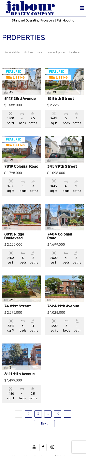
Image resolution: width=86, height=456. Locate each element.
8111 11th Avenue (19, 374)
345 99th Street (62, 167)
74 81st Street (17, 306)
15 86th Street (60, 99)
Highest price (33, 52)
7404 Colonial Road (59, 236)
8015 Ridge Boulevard (14, 236)
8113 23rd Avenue (20, 99)
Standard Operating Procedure (33, 20)
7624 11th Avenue (63, 306)
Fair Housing (65, 20)
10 (57, 414)
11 (67, 414)
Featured (75, 52)
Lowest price (55, 52)
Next (44, 423)
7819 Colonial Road (21, 167)
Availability (12, 52)
